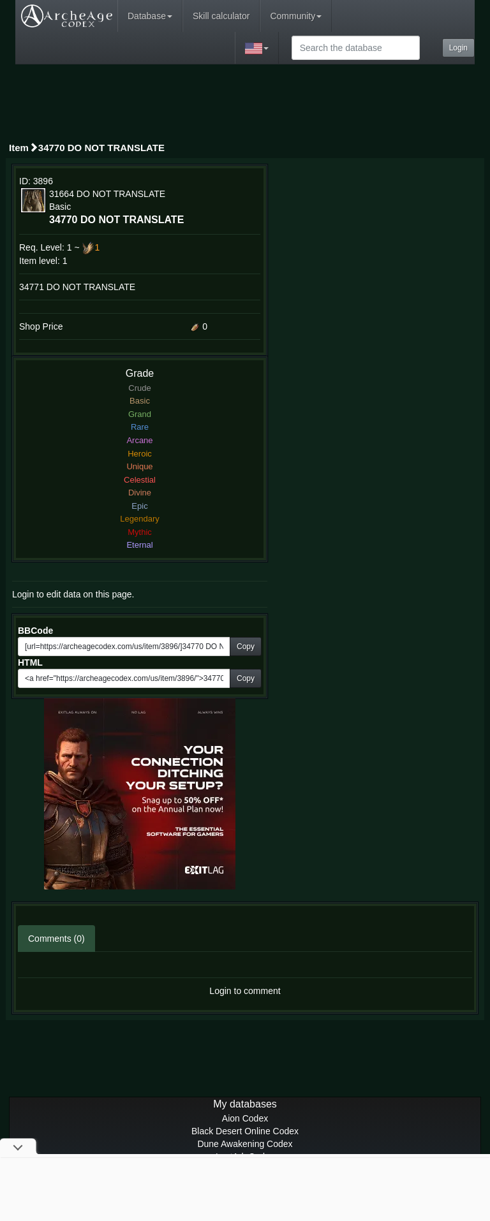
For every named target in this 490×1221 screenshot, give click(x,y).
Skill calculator (221, 16)
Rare (140, 427)
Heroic (140, 453)
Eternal (139, 545)
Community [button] (296, 16)
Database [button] (150, 16)
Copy (246, 646)
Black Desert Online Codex (245, 1131)
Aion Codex (245, 1118)
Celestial (140, 480)
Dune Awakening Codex (244, 1144)
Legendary (139, 518)
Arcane (139, 440)
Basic (140, 401)
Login (458, 47)
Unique (139, 466)
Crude (139, 388)
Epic (139, 506)
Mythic (140, 532)
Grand (139, 414)
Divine (139, 492)
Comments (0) (56, 938)
